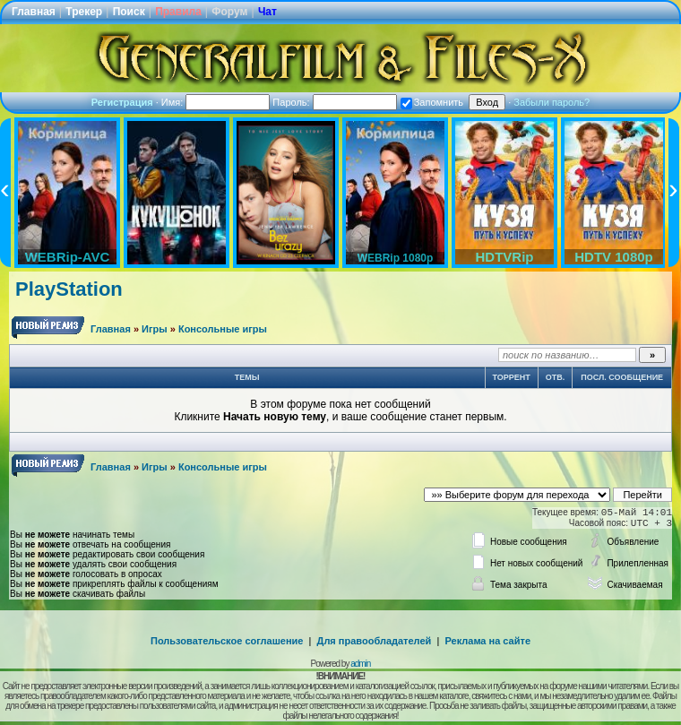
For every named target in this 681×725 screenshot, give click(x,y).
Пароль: (334, 102)
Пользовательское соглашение (227, 640)
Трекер (83, 11)
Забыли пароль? (551, 102)
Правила (178, 11)
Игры (155, 329)
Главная (34, 11)
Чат (267, 11)
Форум (229, 11)
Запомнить (432, 102)
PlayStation (69, 289)
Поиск (129, 11)
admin (360, 664)
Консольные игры (222, 329)
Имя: (216, 102)
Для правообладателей (374, 640)
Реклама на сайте (487, 640)
